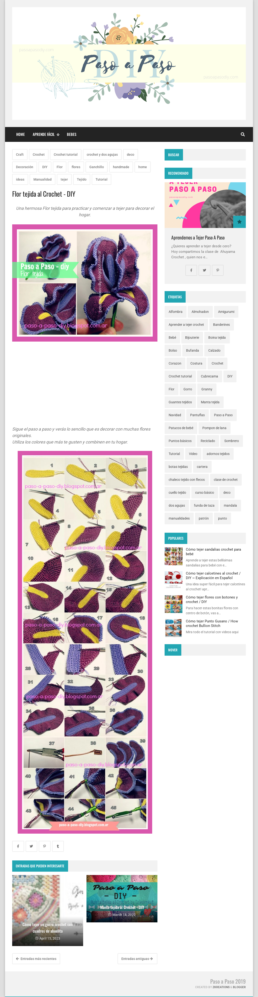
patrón (204, 518)
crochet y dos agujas (102, 154)
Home (20, 134)
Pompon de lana (214, 428)
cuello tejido (177, 492)
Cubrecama (209, 376)
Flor (60, 167)
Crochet (39, 154)
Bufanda (192, 350)
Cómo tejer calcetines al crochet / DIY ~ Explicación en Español (213, 575)
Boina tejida (217, 337)
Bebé (172, 337)
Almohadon (200, 312)
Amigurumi (226, 312)
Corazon (175, 363)
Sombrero (231, 441)
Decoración (24, 167)
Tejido (81, 179)
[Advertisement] (84, 392)
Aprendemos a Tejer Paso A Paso (198, 237)
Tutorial (102, 179)
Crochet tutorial (66, 154)
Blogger (239, 987)
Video (193, 454)
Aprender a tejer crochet (186, 325)
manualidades (179, 518)
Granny (206, 389)
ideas (20, 179)
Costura (196, 363)
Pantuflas (197, 415)
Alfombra (176, 312)
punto (222, 518)
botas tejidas (178, 467)
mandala (230, 505)
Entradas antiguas (137, 959)
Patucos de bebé (181, 428)
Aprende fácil (46, 134)
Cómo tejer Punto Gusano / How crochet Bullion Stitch (212, 623)
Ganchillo (96, 167)
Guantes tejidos (180, 402)
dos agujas (177, 505)
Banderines (221, 325)
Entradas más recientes (36, 959)
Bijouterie (192, 337)
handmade (121, 167)
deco (130, 154)
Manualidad (42, 179)
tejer (64, 179)
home (142, 167)
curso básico (204, 492)
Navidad (175, 415)
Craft (20, 154)
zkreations (221, 987)
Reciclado (208, 441)
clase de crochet (226, 480)
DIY (45, 167)
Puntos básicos (180, 441)
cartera (202, 467)
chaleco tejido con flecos (187, 480)
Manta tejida (210, 402)
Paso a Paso (223, 415)
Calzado (214, 350)
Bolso (173, 350)
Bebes (71, 134)
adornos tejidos (218, 454)
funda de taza (204, 505)
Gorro (187, 389)
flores (76, 167)
